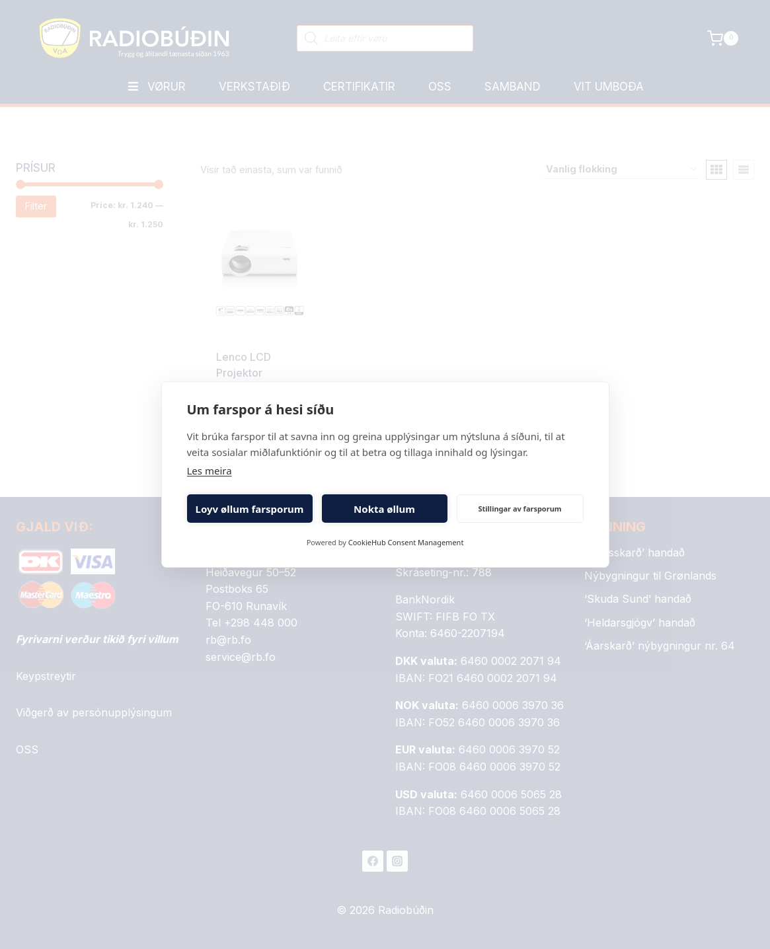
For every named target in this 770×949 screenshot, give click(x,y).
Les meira (209, 470)
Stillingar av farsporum (519, 508)
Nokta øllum (384, 508)
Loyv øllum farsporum (250, 508)
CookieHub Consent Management (406, 542)
